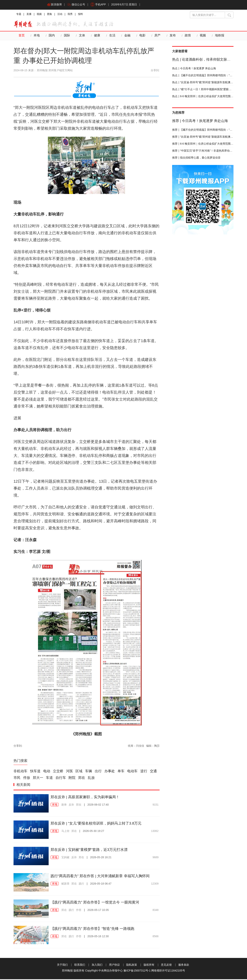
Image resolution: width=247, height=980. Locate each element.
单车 (121, 772)
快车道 (35, 772)
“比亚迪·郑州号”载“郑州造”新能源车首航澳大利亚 (205, 83)
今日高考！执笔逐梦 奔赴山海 (194, 69)
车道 (49, 779)
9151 (155, 805)
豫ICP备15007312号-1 (137, 971)
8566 (155, 937)
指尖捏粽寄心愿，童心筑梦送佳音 (196, 158)
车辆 (88, 772)
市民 (17, 779)
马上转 (65, 831)
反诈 (71, 805)
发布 (170, 36)
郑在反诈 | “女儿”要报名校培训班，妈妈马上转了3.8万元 (98, 824)
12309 (155, 884)
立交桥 (58, 772)
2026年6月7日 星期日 (126, 4)
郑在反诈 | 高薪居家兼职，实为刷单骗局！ (87, 797)
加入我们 (97, 965)
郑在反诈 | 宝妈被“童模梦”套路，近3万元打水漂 (91, 850)
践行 (81, 884)
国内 (51, 36)
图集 (51, 14)
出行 (98, 772)
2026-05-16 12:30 (98, 937)
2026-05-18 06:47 (101, 884)
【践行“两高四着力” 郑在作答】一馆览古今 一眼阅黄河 (97, 903)
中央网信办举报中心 (110, 971)
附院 (72, 779)
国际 (66, 36)
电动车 (132, 772)
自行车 (61, 779)
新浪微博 (54, 5)
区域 (78, 772)
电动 (46, 772)
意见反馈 (166, 965)
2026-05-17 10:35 (98, 910)
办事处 (109, 772)
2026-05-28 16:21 (101, 858)
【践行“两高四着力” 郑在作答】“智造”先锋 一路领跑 (95, 929)
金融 (125, 36)
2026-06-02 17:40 (98, 805)
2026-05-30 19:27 (93, 831)
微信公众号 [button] (77, 5)
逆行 (143, 772)
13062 (155, 831)
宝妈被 (65, 858)
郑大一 (38, 779)
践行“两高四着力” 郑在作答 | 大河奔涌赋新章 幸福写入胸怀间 (103, 876)
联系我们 (79, 965)
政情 (185, 36)
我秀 (72, 14)
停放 (26, 779)
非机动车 (20, 772)
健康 (96, 36)
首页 (21, 36)
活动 (62, 14)
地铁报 (216, 36)
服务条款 (183, 965)
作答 (78, 910)
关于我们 (62, 965)
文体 (81, 36)
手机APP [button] (99, 5)
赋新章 (65, 884)
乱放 (91, 779)
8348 (155, 910)
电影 (140, 36)
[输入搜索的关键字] (207, 15)
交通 (153, 772)
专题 (18, 14)
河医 (69, 772)
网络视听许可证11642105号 (168, 971)
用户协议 (114, 965)
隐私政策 (131, 965)
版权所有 (149, 965)
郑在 (81, 779)
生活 (110, 36)
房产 (155, 36)
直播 (29, 14)
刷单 (64, 805)
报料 (83, 14)
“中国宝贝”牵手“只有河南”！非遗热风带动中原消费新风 (209, 151)
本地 (36, 36)
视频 (40, 14)
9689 (155, 858)
